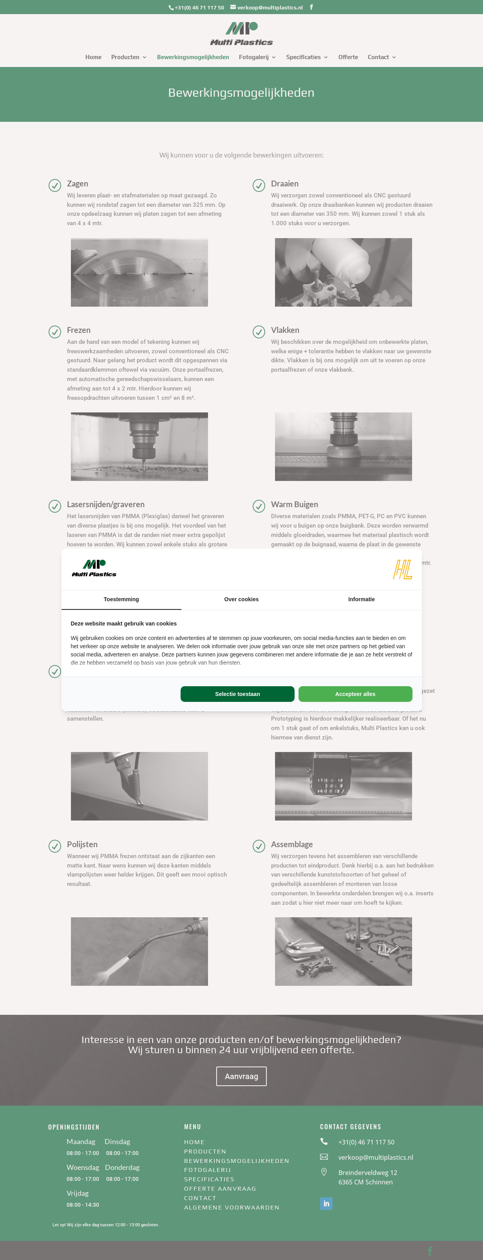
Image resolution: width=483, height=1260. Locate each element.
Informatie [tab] (361, 599)
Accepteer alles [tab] (355, 694)
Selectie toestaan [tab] (237, 694)
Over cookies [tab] (241, 599)
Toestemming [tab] (121, 599)
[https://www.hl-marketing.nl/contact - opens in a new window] (402, 569)
